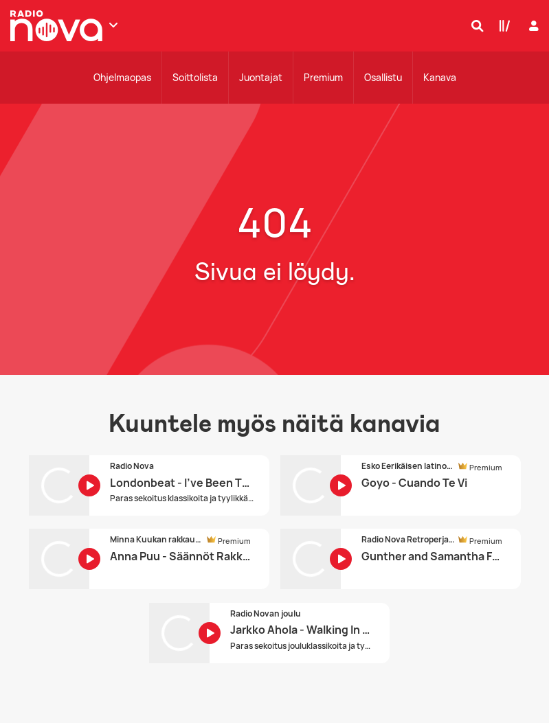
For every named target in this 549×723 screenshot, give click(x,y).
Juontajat (260, 77)
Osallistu (383, 77)
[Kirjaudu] (532, 26)
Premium (323, 77)
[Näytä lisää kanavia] (113, 24)
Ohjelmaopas (122, 77)
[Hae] (474, 25)
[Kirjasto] (501, 25)
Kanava (439, 77)
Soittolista (195, 77)
